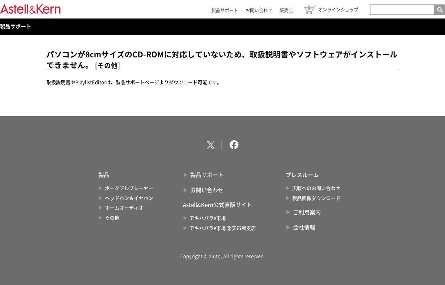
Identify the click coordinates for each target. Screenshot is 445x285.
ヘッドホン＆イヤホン (129, 198)
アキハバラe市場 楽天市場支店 (222, 228)
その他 (112, 217)
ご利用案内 (307, 212)
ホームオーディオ (124, 207)
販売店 (286, 10)
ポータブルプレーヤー (129, 188)
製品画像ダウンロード (316, 198)
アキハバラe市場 (207, 218)
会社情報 (304, 227)
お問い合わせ (258, 10)
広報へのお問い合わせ (316, 188)
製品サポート (224, 10)
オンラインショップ (338, 9)
